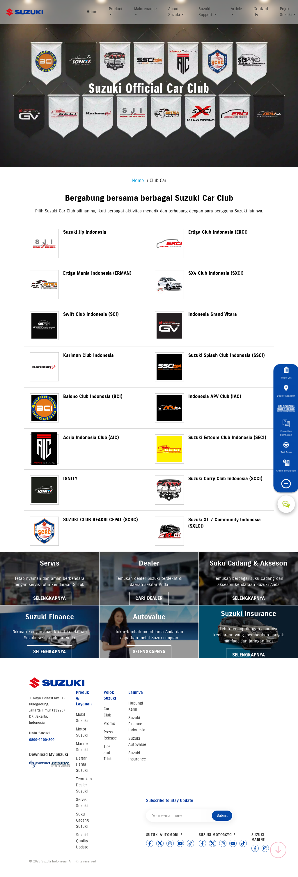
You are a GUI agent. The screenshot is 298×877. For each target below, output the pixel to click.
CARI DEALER (149, 598)
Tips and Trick (108, 752)
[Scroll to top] (278, 850)
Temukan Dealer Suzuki (84, 785)
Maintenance (145, 11)
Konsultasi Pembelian (286, 428)
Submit (222, 815)
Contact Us (260, 11)
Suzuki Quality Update (82, 841)
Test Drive (286, 448)
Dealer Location (286, 391)
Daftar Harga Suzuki (82, 764)
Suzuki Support (207, 11)
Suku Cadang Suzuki (82, 820)
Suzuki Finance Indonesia (136, 723)
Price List (286, 373)
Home (92, 11)
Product (116, 11)
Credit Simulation (286, 466)
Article (236, 11)
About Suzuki (176, 11)
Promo (109, 723)
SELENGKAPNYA (49, 598)
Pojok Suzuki (288, 11)
